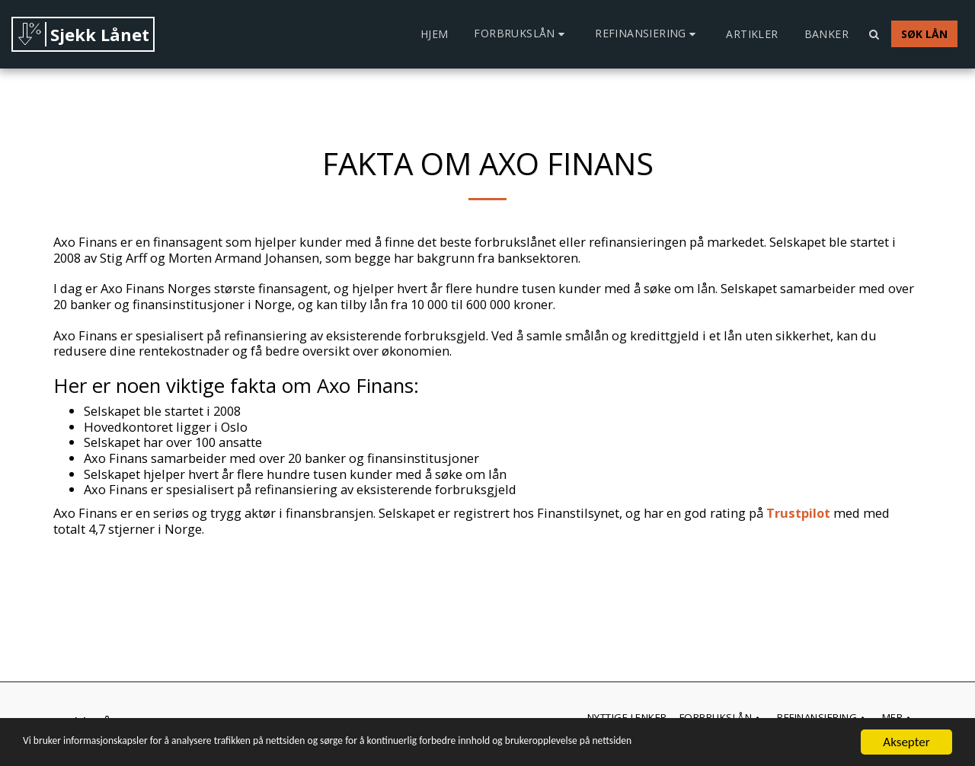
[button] (521, 34)
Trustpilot (798, 513)
